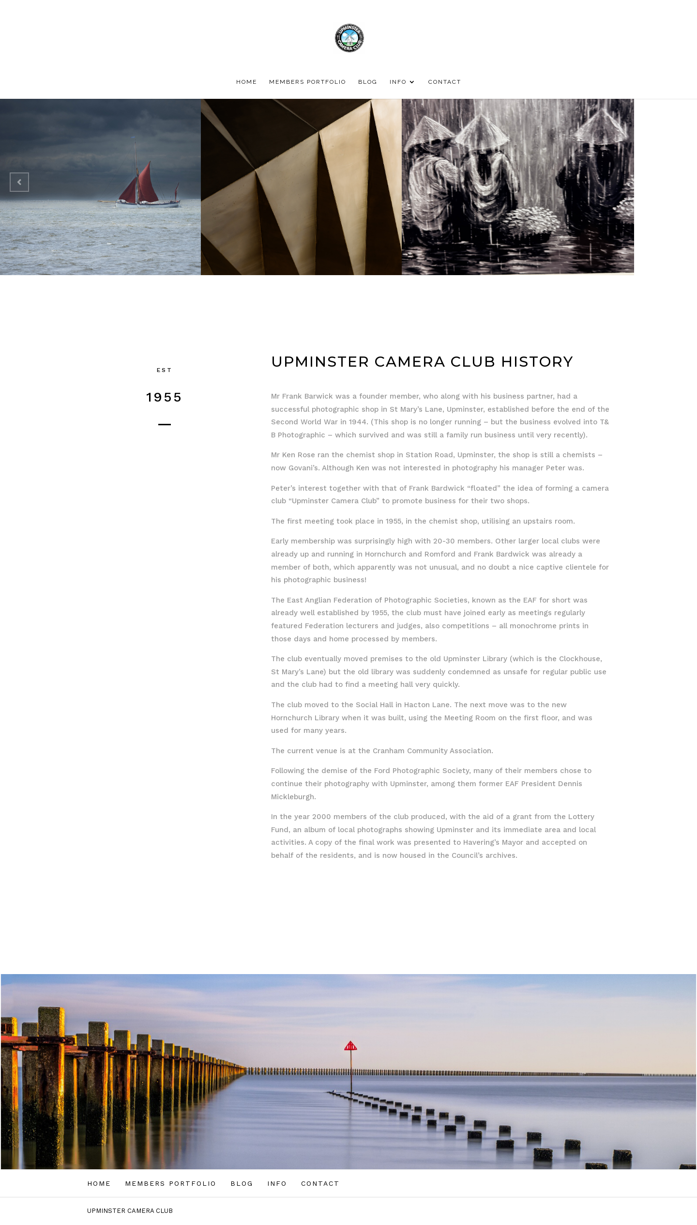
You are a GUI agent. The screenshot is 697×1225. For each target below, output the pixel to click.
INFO (398, 81)
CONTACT (444, 81)
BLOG (368, 81)
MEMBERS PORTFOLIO (307, 81)
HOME (246, 81)
